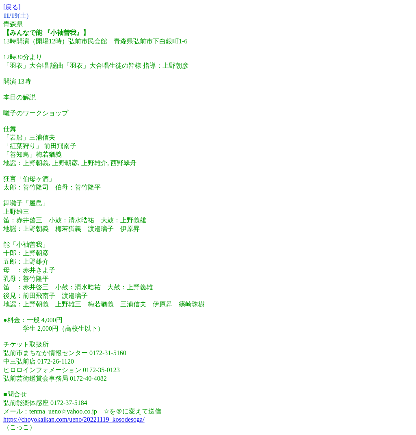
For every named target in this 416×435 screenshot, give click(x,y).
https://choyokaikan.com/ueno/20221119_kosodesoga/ (74, 419)
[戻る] (12, 7)
